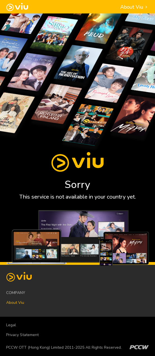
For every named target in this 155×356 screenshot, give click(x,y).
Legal (11, 325)
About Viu (134, 7)
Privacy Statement (22, 334)
